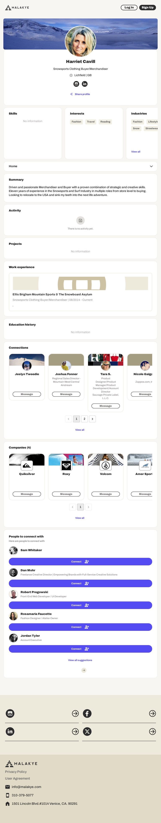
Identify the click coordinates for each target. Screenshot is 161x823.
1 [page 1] (76, 419)
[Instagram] (42, 715)
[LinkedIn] (42, 733)
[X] (119, 733)
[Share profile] (80, 94)
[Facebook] (119, 715)
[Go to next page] (92, 419)
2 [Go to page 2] (84, 419)
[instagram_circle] (76, 84)
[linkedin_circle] (84, 84)
